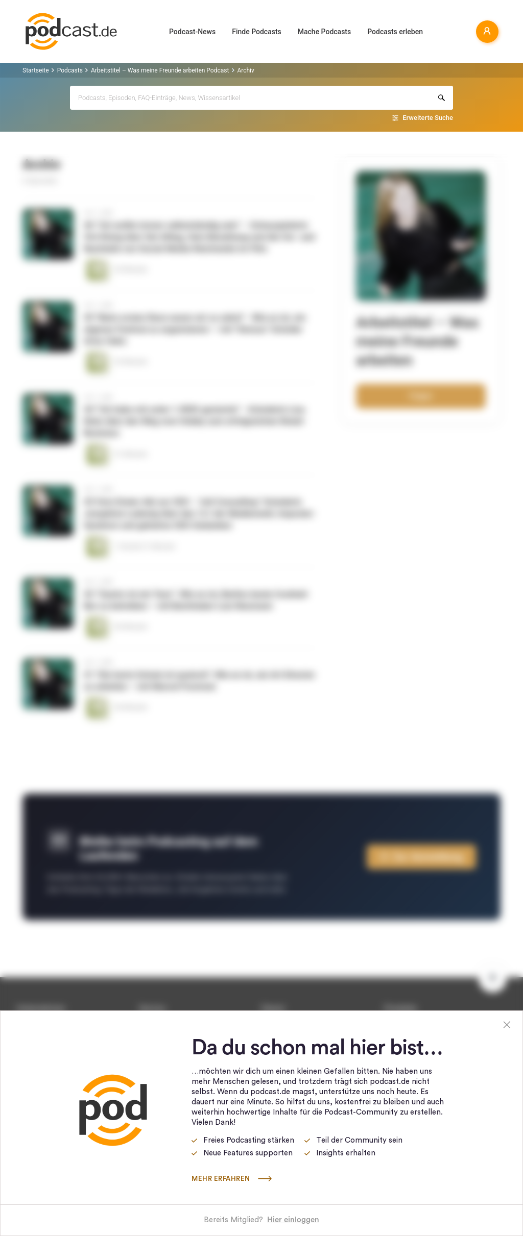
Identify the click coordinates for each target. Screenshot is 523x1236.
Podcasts (70, 70)
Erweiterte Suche (427, 117)
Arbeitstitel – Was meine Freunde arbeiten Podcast (160, 70)
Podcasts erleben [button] (395, 32)
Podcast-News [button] (192, 32)
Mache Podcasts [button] (324, 32)
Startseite (35, 70)
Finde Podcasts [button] (256, 32)
